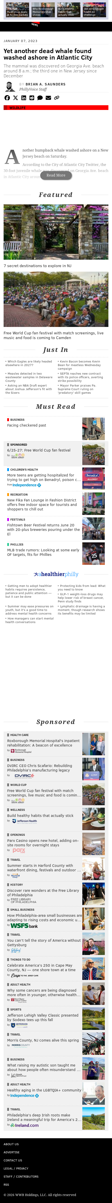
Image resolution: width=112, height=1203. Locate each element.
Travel (15, 860)
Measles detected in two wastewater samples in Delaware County (28, 377)
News (34, 24)
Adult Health (20, 984)
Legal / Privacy (16, 1168)
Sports (15, 1009)
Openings (17, 835)
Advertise (12, 1152)
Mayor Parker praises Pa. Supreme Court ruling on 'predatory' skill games (77, 389)
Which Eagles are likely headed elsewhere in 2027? (28, 363)
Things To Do (20, 959)
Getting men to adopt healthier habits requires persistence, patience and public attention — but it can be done (28, 591)
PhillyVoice (11, 26)
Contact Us (13, 1160)
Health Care (19, 735)
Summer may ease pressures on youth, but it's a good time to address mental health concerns (29, 609)
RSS (6, 1184)
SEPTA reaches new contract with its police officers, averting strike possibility (80, 377)
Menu (104, 26)
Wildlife (17, 107)
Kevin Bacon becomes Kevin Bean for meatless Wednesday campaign (79, 365)
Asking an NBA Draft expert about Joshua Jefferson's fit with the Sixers (28, 389)
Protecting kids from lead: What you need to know (81, 587)
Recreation (19, 494)
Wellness (17, 810)
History (16, 885)
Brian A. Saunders (46, 84)
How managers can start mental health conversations (29, 620)
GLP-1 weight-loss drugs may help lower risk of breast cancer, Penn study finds (81, 597)
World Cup (18, 785)
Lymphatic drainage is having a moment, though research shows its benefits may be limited (81, 609)
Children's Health (24, 469)
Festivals (17, 519)
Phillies (16, 544)
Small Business (22, 910)
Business (17, 420)
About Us (11, 1144)
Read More (56, 175)
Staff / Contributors (21, 1176)
